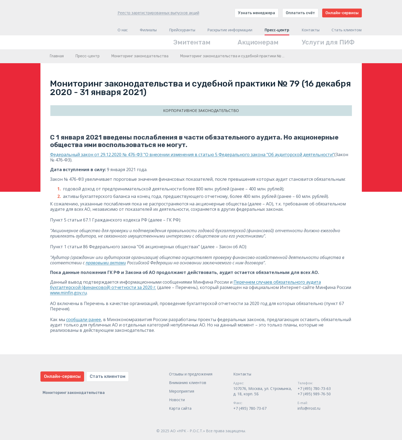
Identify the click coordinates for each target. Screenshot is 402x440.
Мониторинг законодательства (139, 56)
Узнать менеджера (256, 13)
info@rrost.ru (309, 408)
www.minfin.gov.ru (68, 293)
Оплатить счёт (300, 13)
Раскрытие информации (229, 30)
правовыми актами (106, 263)
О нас (123, 30)
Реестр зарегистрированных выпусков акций (158, 12)
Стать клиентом (347, 30)
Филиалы (148, 30)
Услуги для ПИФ (328, 42)
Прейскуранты (182, 30)
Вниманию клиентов (187, 382)
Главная (57, 56)
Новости (177, 399)
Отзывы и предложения (190, 374)
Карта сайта (180, 408)
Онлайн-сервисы (342, 13)
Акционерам (258, 42)
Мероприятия (181, 391)
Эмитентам (192, 42)
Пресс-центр (277, 30)
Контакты (311, 30)
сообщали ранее (83, 319)
